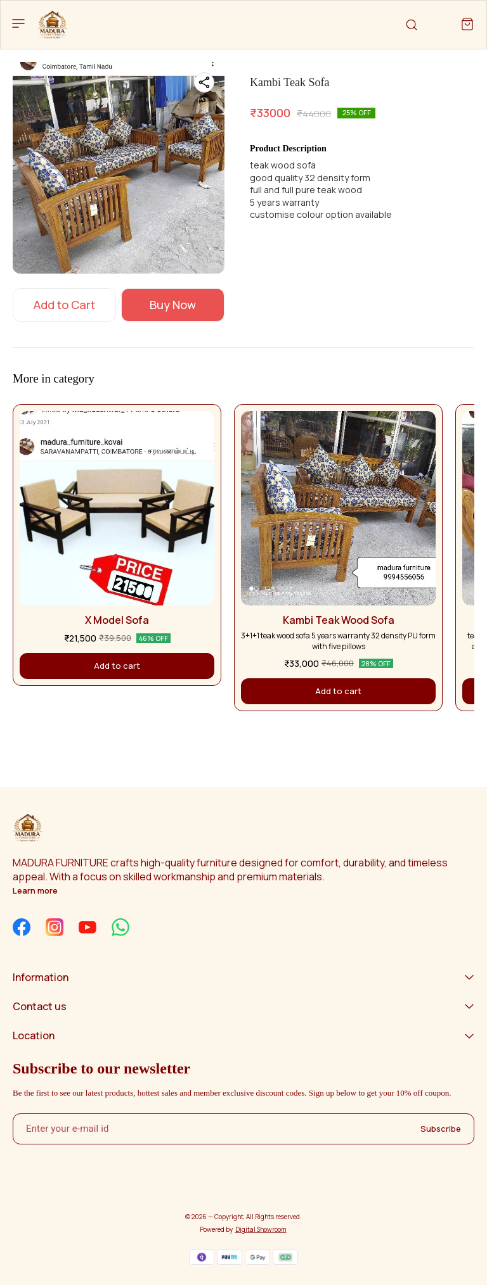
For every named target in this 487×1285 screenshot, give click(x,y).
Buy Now (173, 304)
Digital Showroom (261, 1229)
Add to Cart (64, 304)
